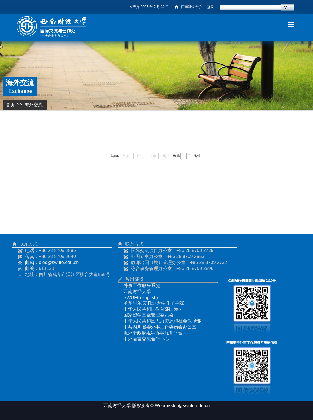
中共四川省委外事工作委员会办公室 (159, 326)
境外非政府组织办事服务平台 (153, 332)
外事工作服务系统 (141, 285)
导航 (285, 20)
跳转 (197, 156)
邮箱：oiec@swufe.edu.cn (52, 262)
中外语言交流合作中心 (146, 338)
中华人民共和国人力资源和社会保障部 (162, 320)
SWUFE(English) (140, 297)
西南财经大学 (188, 7)
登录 (210, 7)
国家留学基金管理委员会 (148, 315)
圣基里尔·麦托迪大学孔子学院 (153, 303)
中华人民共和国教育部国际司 (153, 309)
